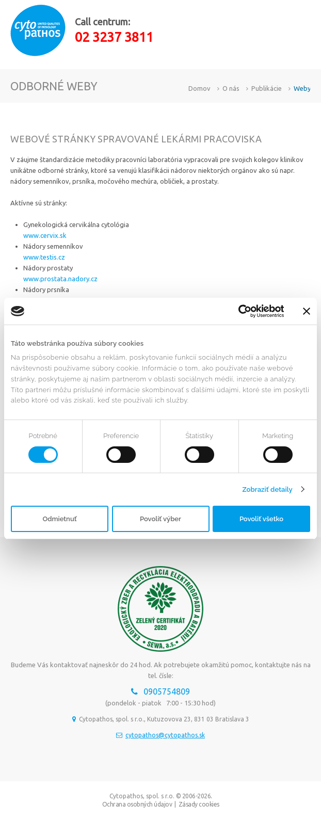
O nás (230, 88)
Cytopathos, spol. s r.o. (141, 796)
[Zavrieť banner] (306, 311)
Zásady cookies (199, 804)
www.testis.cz (44, 257)
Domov (199, 88)
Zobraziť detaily (267, 489)
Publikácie (266, 88)
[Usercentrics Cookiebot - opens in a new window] (239, 311)
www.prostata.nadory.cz (60, 278)
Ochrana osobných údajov (137, 804)
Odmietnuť (59, 519)
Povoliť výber (160, 519)
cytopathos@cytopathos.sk (165, 735)
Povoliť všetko (261, 519)
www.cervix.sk (45, 235)
